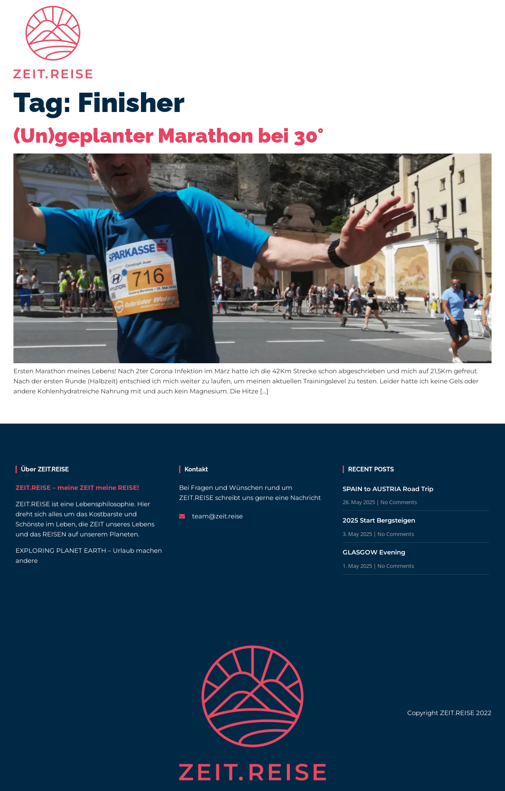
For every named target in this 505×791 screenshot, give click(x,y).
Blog (308, 16)
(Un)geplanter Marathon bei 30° (168, 135)
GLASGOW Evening (374, 552)
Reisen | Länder (171, 16)
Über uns (351, 16)
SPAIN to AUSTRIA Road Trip (388, 489)
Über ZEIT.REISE (45, 469)
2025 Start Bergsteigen (379, 520)
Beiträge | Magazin (250, 16)
